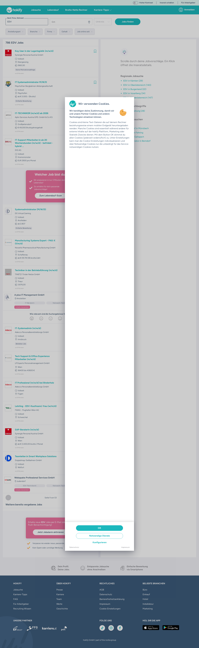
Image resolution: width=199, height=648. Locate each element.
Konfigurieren (100, 542)
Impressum (125, 547)
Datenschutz (74, 547)
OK (99, 528)
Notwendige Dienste (99, 535)
